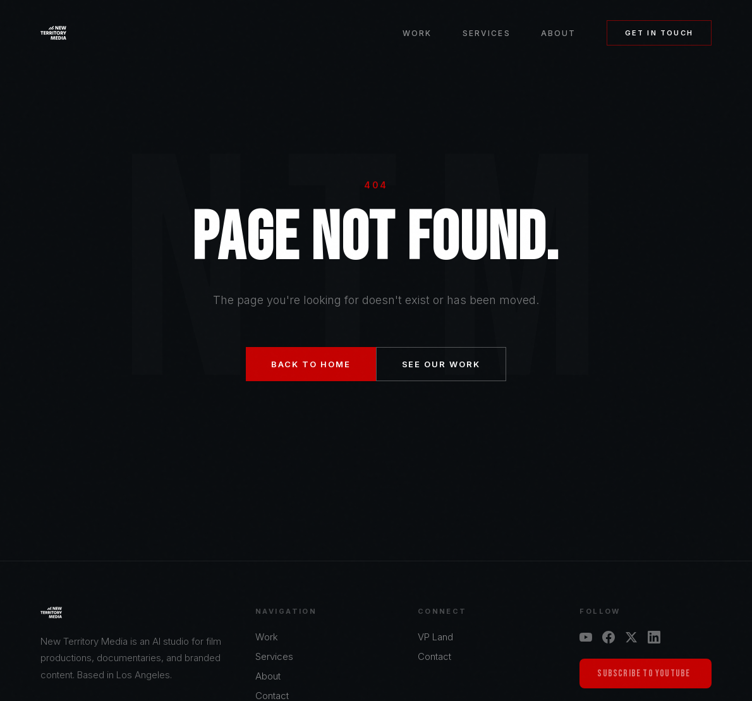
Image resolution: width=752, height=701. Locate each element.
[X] (631, 637)
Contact (434, 656)
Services (487, 33)
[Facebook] (608, 637)
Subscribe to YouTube (643, 673)
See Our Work (441, 364)
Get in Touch (659, 32)
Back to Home (310, 364)
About (558, 33)
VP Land (435, 637)
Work (417, 33)
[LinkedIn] (654, 637)
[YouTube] (585, 637)
